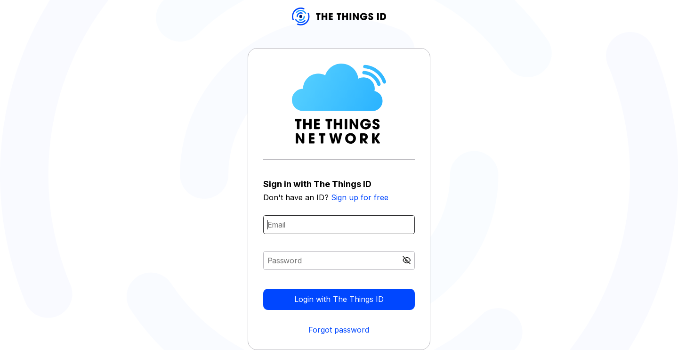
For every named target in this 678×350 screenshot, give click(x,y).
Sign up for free (359, 197)
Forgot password (338, 329)
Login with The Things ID (339, 299)
